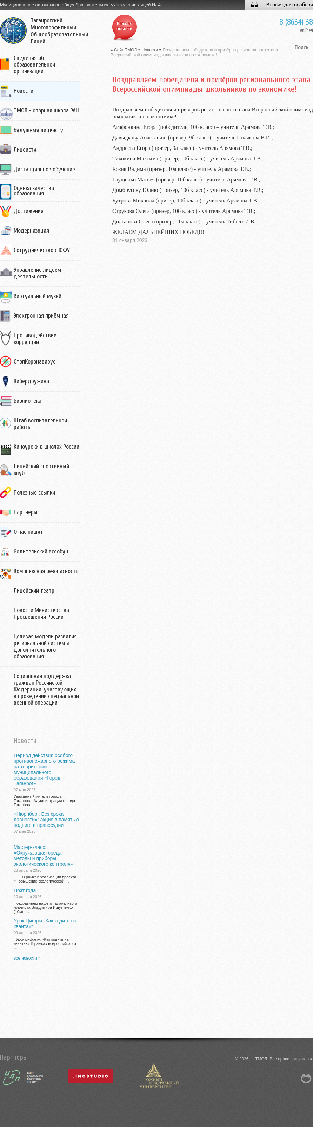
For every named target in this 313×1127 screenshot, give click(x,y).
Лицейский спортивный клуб (41, 469)
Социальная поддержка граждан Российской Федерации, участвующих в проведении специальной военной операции (46, 689)
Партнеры (26, 512)
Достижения (29, 211)
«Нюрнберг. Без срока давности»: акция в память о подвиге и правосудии (46, 819)
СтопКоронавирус (34, 361)
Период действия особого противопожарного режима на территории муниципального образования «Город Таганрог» (44, 769)
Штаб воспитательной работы (40, 423)
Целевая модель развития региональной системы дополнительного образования (45, 646)
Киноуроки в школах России (46, 446)
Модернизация (31, 230)
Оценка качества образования (34, 191)
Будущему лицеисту (38, 130)
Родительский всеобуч (41, 551)
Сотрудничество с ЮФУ (42, 250)
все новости (25, 958)
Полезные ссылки (34, 492)
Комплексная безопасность (46, 571)
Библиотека (27, 400)
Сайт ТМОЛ (125, 50)
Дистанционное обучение (44, 169)
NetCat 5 (306, 1078)
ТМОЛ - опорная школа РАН (46, 110)
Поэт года (25, 890)
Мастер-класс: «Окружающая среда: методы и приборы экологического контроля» (43, 855)
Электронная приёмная (41, 315)
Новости (23, 91)
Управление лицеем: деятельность (38, 273)
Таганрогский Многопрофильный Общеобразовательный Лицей (59, 31)
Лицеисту (25, 149)
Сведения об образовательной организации (34, 65)
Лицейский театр (34, 590)
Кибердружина (31, 381)
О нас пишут (28, 531)
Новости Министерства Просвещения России (41, 613)
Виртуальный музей (37, 296)
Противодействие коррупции (35, 338)
